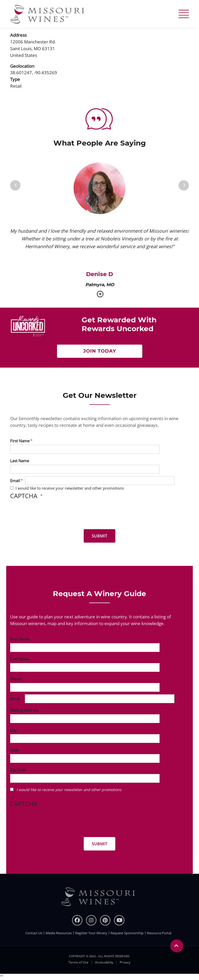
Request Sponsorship (127, 933)
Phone (16, 678)
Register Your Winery (91, 933)
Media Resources (59, 933)
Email (15, 480)
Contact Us (33, 933)
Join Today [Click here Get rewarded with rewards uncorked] (99, 351)
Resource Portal (159, 933)
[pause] (100, 294)
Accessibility (104, 962)
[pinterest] (105, 920)
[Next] (184, 185)
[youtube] (119, 920)
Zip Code (18, 769)
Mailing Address (24, 710)
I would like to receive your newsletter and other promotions (70, 488)
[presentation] (49, 515)
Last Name (19, 460)
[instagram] (91, 920)
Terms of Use (78, 962)
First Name (20, 440)
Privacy (125, 962)
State (14, 750)
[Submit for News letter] (99, 536)
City (13, 730)
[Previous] (15, 185)
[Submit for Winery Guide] (99, 843)
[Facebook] (77, 920)
